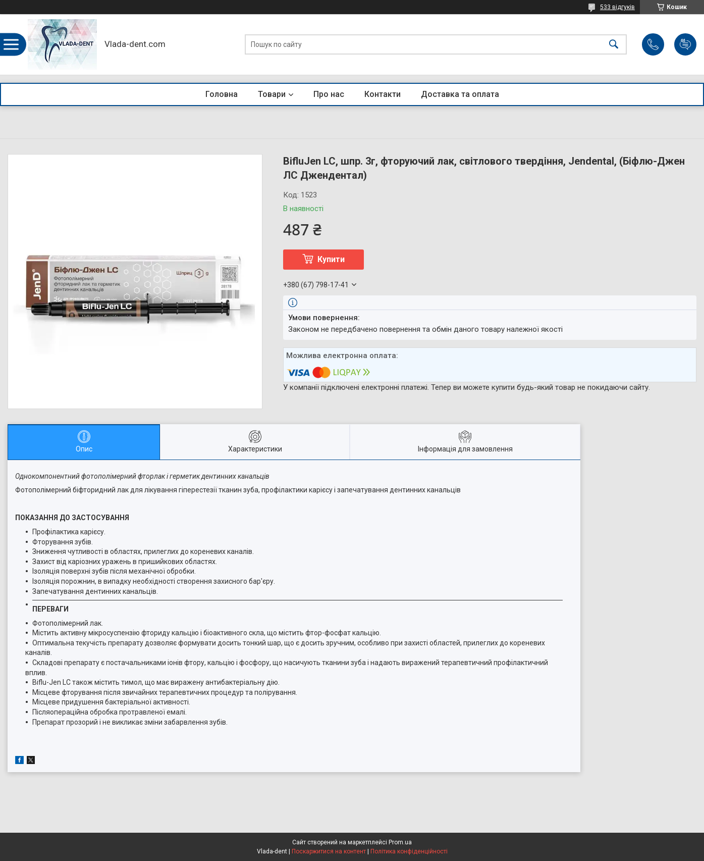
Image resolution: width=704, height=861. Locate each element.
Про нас (328, 94)
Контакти (382, 94)
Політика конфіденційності (409, 851)
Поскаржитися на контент (329, 851)
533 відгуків (617, 7)
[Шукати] (614, 44)
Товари (272, 94)
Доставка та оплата (460, 94)
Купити (331, 259)
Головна (221, 94)
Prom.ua (400, 842)
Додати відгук (685, 44)
